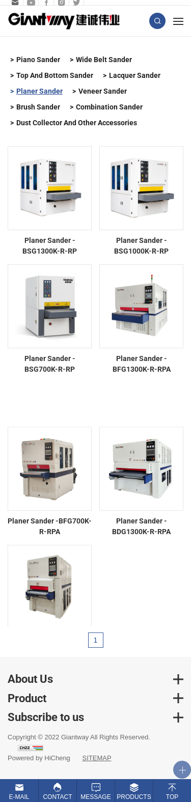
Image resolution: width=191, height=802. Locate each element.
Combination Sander (109, 107)
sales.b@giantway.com (14, 2)
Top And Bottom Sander (54, 75)
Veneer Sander (102, 91)
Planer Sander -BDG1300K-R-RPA (141, 548)
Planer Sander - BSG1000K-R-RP (141, 245)
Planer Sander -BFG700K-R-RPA (50, 548)
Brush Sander (38, 107)
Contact (57, 796)
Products (134, 796)
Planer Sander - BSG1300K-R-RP (49, 245)
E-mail (19, 796)
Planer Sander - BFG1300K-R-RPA (142, 363)
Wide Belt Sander (104, 60)
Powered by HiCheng (39, 758)
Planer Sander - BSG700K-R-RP (49, 363)
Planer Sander (39, 91)
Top (172, 796)
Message (95, 796)
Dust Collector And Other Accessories (76, 123)
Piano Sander (38, 60)
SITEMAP (96, 758)
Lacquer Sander (134, 75)
